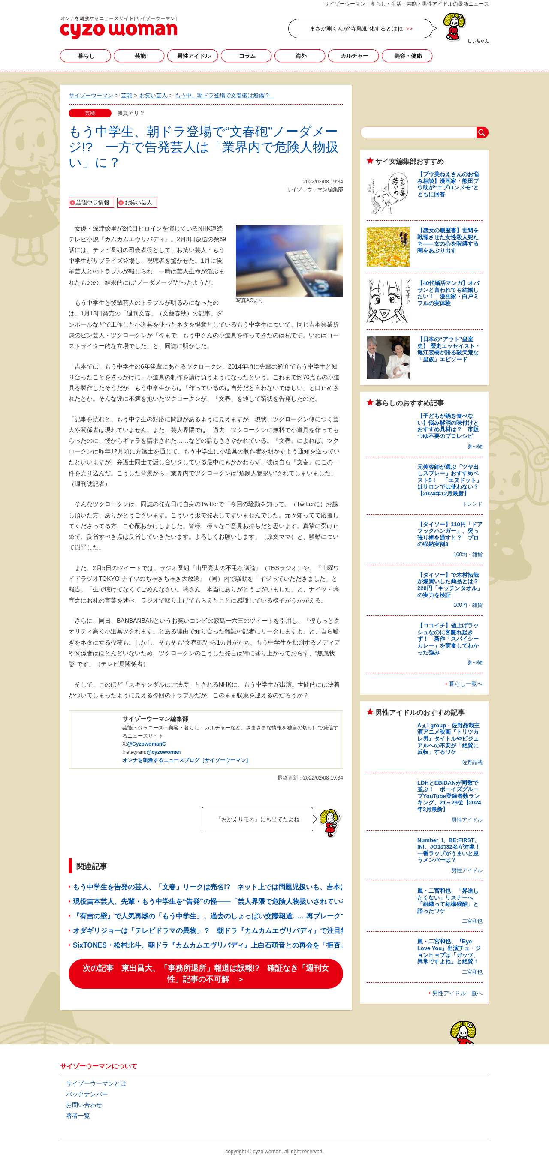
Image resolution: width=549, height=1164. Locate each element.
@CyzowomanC (146, 744)
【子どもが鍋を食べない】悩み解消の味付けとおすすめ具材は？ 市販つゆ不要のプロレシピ (448, 426)
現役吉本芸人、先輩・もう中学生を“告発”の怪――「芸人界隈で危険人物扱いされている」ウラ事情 (227, 901)
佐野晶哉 (472, 762)
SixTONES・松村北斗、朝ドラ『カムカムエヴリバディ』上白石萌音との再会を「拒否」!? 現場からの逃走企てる (254, 945)
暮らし (86, 56)
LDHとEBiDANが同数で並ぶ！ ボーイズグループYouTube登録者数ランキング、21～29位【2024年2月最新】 (449, 796)
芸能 (140, 56)
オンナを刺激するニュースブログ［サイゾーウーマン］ (186, 760)
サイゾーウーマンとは (96, 1083)
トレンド (472, 504)
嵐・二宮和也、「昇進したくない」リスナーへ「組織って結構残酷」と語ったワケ (448, 901)
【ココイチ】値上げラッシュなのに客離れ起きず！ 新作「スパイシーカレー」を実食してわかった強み (448, 638)
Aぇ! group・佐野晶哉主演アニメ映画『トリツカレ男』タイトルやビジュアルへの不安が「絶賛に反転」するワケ (448, 738)
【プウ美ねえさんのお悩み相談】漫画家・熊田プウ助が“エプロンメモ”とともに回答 (448, 184)
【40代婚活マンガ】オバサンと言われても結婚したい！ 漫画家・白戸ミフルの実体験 (448, 293)
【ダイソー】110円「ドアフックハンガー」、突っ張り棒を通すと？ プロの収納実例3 (450, 534)
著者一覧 (78, 1115)
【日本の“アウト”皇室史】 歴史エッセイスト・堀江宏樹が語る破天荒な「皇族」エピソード (448, 349)
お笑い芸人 (138, 202)
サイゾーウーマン (118, 27)
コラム (247, 56)
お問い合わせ (84, 1104)
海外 (301, 56)
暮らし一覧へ (466, 684)
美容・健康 (408, 56)
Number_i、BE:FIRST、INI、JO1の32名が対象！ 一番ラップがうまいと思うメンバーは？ (451, 850)
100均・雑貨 (468, 555)
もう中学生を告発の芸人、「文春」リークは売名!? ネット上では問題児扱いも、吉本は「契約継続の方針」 (241, 887)
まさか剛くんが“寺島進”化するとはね (356, 28)
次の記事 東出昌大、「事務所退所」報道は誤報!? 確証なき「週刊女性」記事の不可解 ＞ (206, 974)
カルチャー (354, 56)
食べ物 (475, 447)
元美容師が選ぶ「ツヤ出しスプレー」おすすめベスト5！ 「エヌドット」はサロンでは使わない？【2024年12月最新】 (449, 480)
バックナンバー (87, 1094)
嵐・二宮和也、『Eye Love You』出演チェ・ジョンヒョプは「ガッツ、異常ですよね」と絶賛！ (449, 951)
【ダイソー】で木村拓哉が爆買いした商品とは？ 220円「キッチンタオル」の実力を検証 (450, 585)
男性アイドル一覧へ (457, 993)
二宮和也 (472, 921)
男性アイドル (194, 56)
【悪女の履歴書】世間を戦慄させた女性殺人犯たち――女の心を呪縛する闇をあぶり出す (448, 240)
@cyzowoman (164, 752)
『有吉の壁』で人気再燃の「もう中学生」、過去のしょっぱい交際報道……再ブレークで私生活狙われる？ (237, 916)
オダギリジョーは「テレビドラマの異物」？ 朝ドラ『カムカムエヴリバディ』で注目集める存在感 (227, 930)
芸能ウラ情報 (92, 202)
